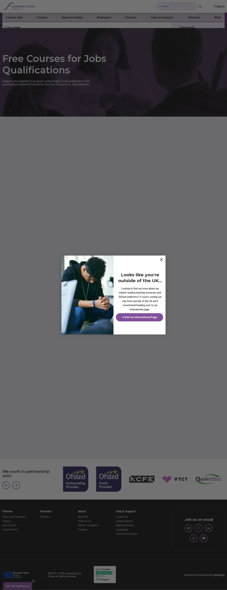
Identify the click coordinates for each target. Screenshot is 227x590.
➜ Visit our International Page (139, 317)
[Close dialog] (161, 259)
